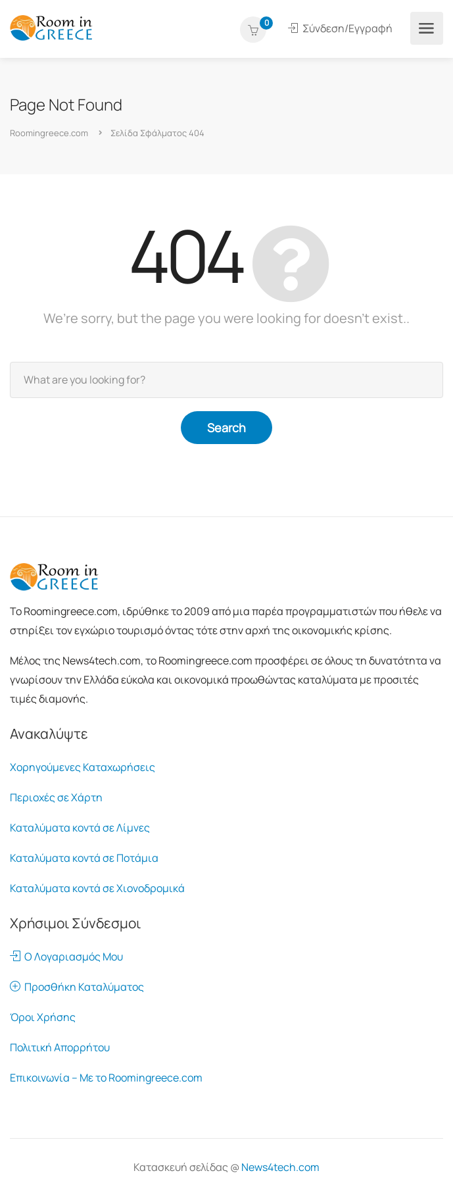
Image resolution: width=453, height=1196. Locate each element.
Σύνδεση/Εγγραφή (340, 28)
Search (226, 428)
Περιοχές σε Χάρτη (56, 797)
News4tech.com (280, 1167)
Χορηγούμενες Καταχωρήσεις (82, 767)
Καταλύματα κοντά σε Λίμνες (80, 827)
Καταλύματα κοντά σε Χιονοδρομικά (97, 888)
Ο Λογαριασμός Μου (66, 956)
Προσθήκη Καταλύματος (77, 987)
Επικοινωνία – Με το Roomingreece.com (106, 1077)
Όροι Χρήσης (43, 1017)
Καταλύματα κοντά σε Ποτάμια (84, 858)
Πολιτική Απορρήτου (60, 1047)
